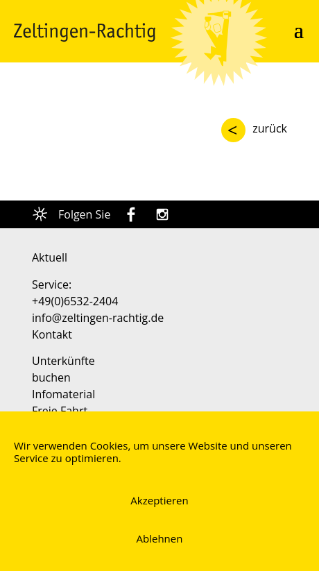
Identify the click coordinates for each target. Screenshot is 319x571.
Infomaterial (63, 394)
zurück (269, 128)
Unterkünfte (63, 360)
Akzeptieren (159, 500)
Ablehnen (160, 538)
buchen (51, 377)
